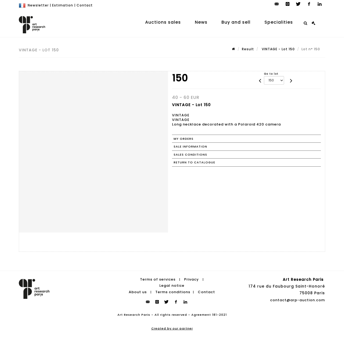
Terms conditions (172, 292)
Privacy (191, 279)
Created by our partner (172, 328)
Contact (85, 5)
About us (138, 292)
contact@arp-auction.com (297, 300)
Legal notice (171, 285)
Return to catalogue (194, 162)
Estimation (62, 5)
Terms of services (157, 279)
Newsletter (38, 5)
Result (248, 49)
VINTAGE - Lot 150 (278, 49)
